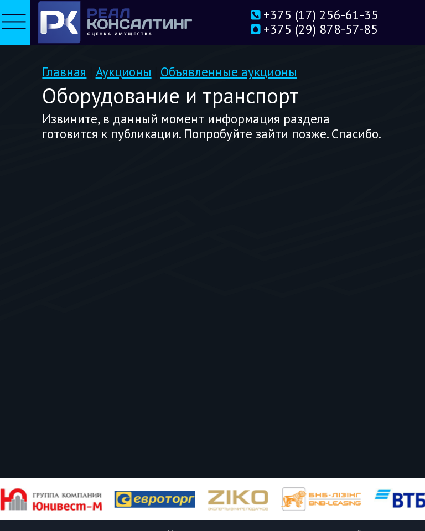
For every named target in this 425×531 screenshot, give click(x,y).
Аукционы (124, 72)
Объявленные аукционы (228, 72)
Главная (64, 72)
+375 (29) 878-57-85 (304, 30)
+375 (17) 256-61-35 (304, 15)
